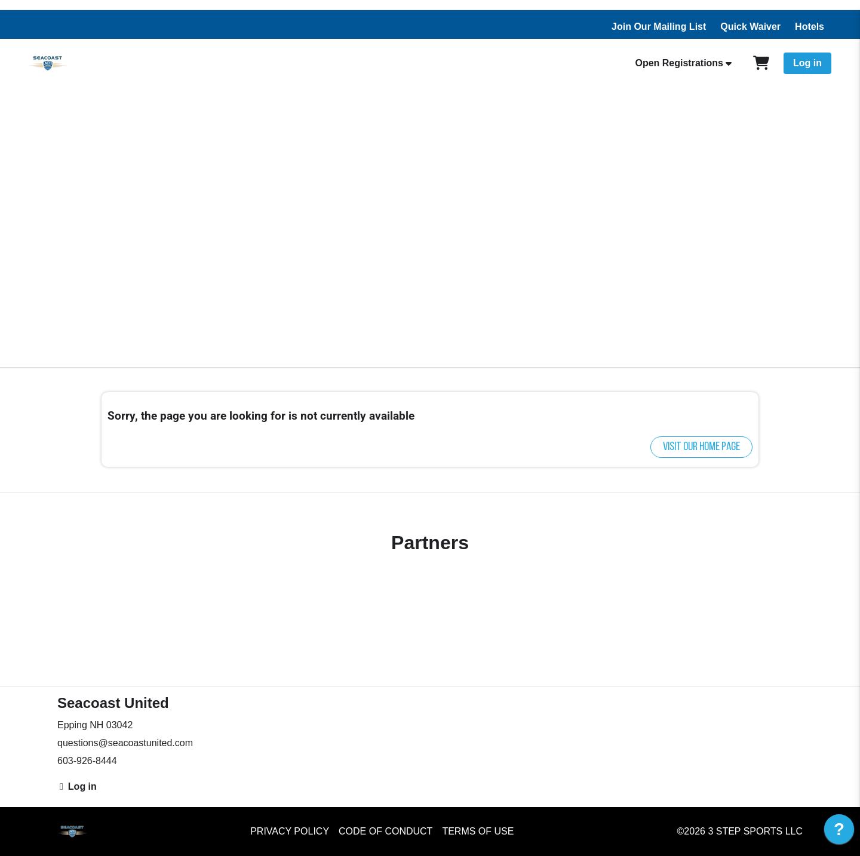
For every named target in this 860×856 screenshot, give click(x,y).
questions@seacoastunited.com (125, 743)
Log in (807, 63)
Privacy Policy (289, 831)
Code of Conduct (385, 831)
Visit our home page (701, 447)
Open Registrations (679, 63)
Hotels (809, 26)
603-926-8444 (87, 761)
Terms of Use (478, 831)
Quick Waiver (750, 26)
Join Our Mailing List (659, 26)
